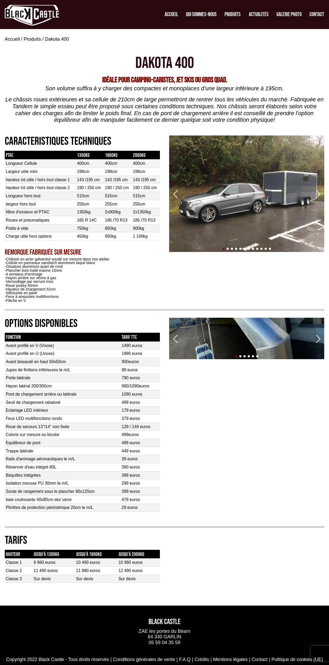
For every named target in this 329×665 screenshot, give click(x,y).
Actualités (259, 14)
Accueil (171, 14)
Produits (233, 14)
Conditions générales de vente (144, 659)
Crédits (201, 659)
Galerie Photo (289, 14)
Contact (316, 14)
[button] (223, 249)
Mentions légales (230, 659)
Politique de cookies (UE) (297, 659)
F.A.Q (185, 659)
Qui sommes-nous (201, 14)
